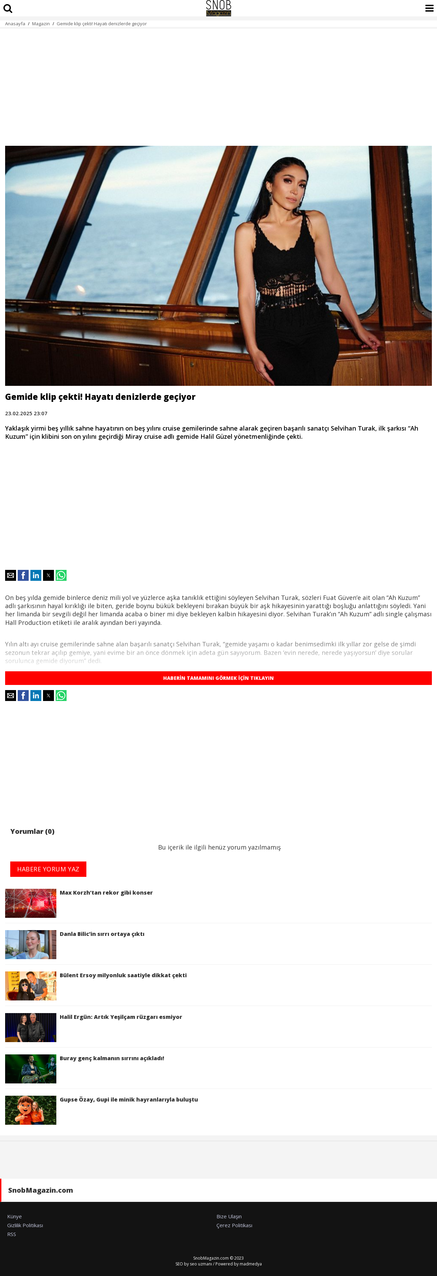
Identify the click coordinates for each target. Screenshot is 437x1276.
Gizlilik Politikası (25, 1225)
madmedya (251, 1264)
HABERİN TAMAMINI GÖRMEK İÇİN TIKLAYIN (218, 678)
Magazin (41, 23)
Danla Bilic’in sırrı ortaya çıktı (74, 944)
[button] (10, 575)
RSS (11, 1234)
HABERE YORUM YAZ (48, 869)
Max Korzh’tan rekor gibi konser (79, 903)
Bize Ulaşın (229, 1216)
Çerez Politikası (234, 1225)
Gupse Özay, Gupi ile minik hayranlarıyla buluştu (101, 1110)
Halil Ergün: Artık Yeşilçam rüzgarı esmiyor (93, 1027)
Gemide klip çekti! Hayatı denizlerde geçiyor (102, 23)
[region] (218, 83)
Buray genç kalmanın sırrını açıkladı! (84, 1068)
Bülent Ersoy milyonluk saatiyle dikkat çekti (96, 985)
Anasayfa (15, 23)
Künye (14, 1216)
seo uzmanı (201, 1264)
